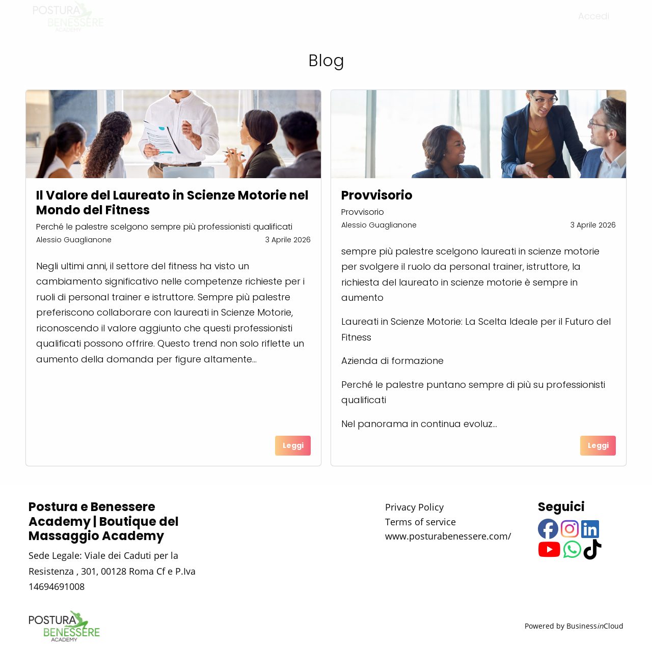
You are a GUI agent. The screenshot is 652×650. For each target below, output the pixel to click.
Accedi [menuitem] (593, 25)
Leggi (293, 445)
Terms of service (420, 522)
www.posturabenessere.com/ (448, 536)
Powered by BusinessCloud (574, 626)
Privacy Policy (414, 507)
